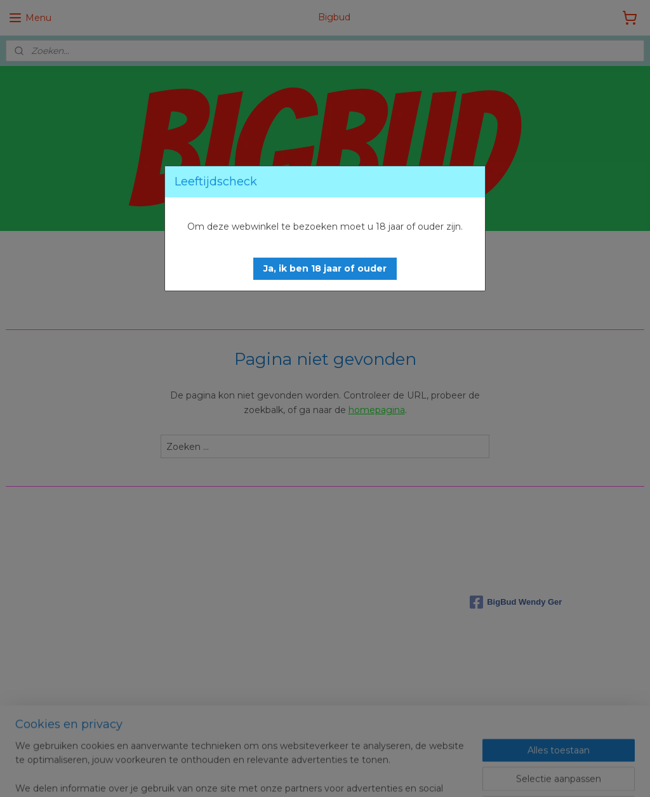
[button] (325, 268)
